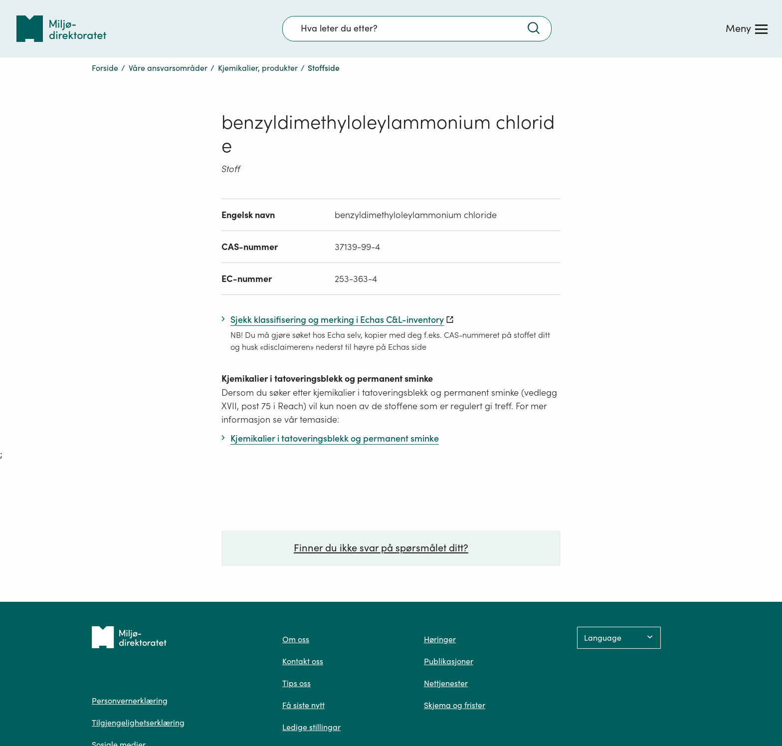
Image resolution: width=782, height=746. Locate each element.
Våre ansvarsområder (168, 68)
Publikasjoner (448, 661)
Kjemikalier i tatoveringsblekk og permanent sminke (327, 378)
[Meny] (747, 28)
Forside (105, 68)
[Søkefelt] (417, 28)
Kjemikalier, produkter (258, 68)
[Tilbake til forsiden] (61, 28)
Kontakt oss (302, 661)
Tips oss (296, 683)
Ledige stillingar (311, 727)
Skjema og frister (454, 705)
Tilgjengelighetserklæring (138, 723)
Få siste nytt (303, 705)
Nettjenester (446, 683)
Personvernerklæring (130, 701)
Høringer (440, 639)
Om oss (295, 639)
